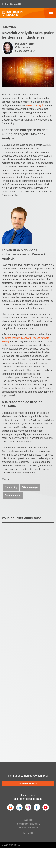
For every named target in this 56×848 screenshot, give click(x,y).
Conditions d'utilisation (28, 827)
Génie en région (30, 487)
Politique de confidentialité (28, 824)
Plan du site (28, 820)
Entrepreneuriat (13, 495)
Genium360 (28, 833)
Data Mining (11, 487)
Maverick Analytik (34, 105)
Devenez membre (28, 783)
